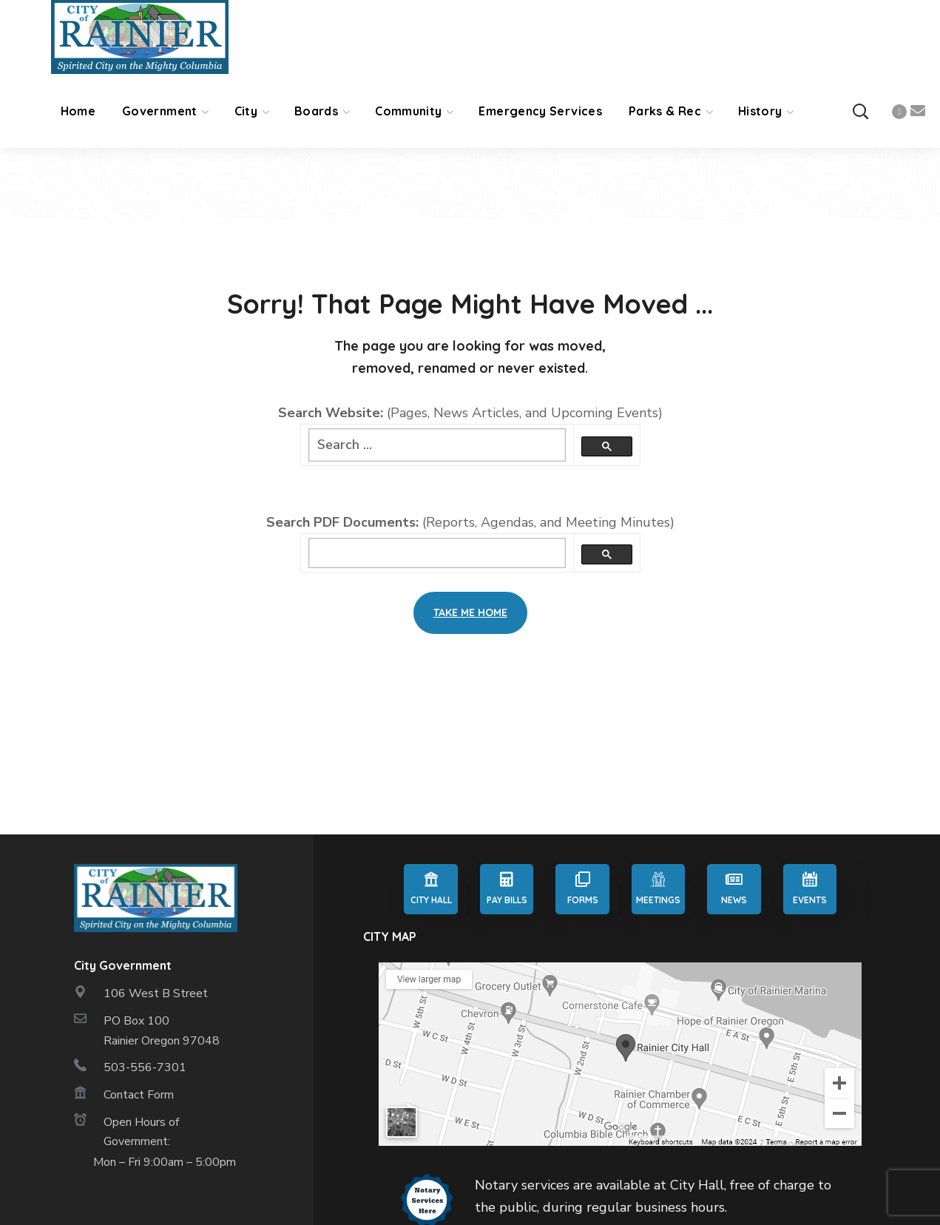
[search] (437, 553)
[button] (860, 111)
